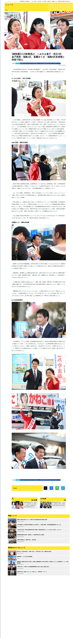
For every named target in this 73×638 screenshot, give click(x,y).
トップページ (9, 1)
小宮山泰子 (28, 63)
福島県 (45, 63)
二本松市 (54, 63)
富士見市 (49, 63)
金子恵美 (32, 63)
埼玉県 (42, 63)
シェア (51, 488)
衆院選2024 (22, 63)
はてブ (63, 488)
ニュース (16, 1)
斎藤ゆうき (37, 63)
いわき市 (58, 63)
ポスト (45, 488)
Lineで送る (57, 488)
